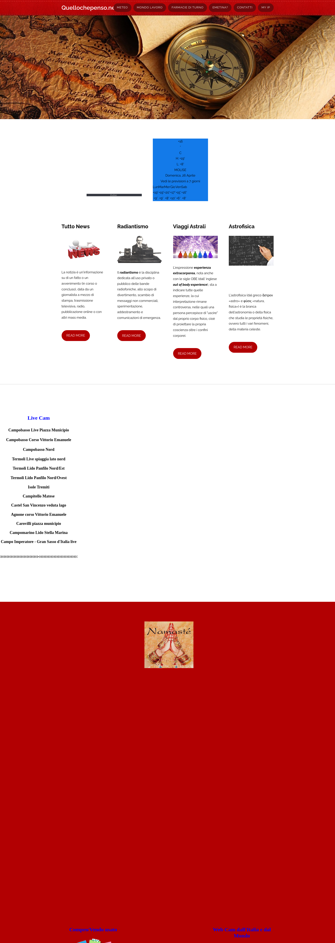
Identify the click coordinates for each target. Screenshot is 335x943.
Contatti (244, 7)
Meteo (122, 7)
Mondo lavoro (150, 7)
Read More (75, 335)
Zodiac (113, 195)
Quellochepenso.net (89, 7)
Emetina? (220, 7)
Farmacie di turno (187, 7)
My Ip (265, 7)
